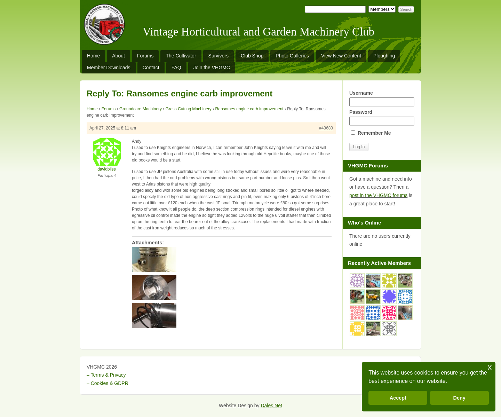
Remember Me (371, 133)
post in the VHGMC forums (378, 195)
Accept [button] (398, 398)
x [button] (489, 367)
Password (381, 117)
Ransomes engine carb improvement (249, 109)
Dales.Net (271, 405)
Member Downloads (108, 67)
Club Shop (252, 55)
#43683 (326, 128)
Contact (151, 67)
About (118, 55)
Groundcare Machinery (140, 109)
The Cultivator (181, 55)
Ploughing (384, 55)
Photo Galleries (292, 55)
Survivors (218, 55)
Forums (145, 55)
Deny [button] (459, 398)
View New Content (341, 55)
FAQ (176, 67)
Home (93, 55)
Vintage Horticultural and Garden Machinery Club (258, 31)
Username (381, 98)
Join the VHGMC (211, 67)
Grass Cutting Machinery (189, 109)
